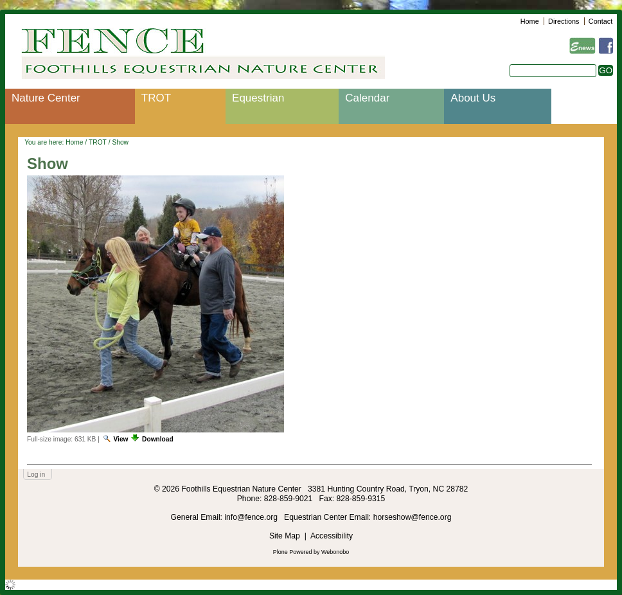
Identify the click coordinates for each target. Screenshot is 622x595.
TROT (156, 98)
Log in (36, 474)
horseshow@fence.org (412, 517)
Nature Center (46, 98)
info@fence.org (252, 517)
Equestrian (258, 98)
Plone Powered (292, 552)
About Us (472, 98)
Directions (563, 21)
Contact (600, 21)
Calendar (367, 98)
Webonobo (335, 552)
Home (529, 21)
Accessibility (331, 535)
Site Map (284, 535)
